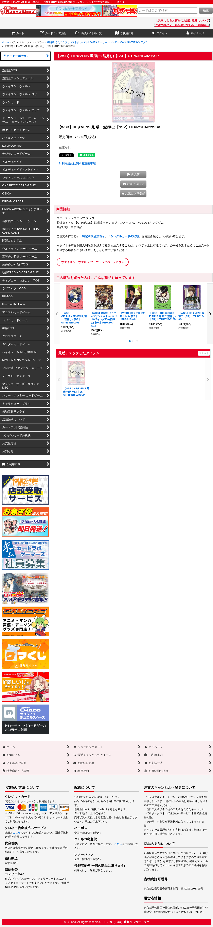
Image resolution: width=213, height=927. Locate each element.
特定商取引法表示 (93, 236)
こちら (16, 832)
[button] (88, 33)
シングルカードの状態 (124, 236)
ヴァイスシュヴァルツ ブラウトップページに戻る (92, 262)
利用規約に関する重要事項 (77, 163)
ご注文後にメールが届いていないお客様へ (182, 25)
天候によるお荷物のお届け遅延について (183, 20)
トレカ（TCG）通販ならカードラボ (126, 922)
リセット (204, 353)
